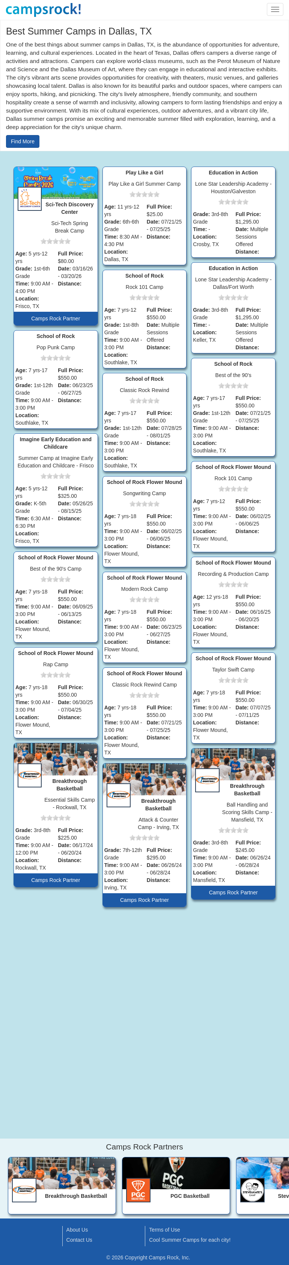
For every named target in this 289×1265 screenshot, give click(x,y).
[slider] (56, 241)
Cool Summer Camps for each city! (189, 1240)
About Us (77, 1230)
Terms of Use (164, 1230)
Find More (23, 141)
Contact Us (79, 1240)
